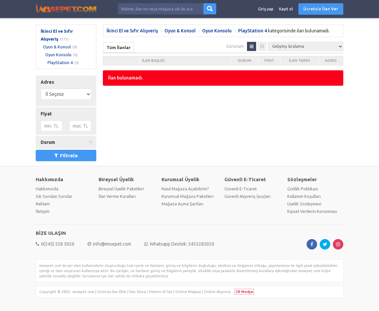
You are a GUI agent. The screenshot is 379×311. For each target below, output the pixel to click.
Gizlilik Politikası (302, 188)
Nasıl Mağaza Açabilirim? (185, 188)
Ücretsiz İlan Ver (320, 9)
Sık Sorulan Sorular (54, 196)
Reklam (43, 203)
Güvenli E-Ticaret (240, 188)
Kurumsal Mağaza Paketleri (187, 196)
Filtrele (66, 155)
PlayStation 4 (60, 62)
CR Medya (244, 292)
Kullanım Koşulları (304, 196)
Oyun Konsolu (58, 54)
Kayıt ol (286, 9)
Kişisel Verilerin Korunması (312, 211)
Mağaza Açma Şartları (182, 203)
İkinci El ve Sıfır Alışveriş (132, 30)
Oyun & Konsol (57, 46)
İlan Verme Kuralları (117, 196)
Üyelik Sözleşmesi (304, 203)
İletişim (42, 211)
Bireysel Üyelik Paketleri (121, 188)
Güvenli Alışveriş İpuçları (247, 196)
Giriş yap (266, 9)
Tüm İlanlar (118, 47)
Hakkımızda (47, 188)
